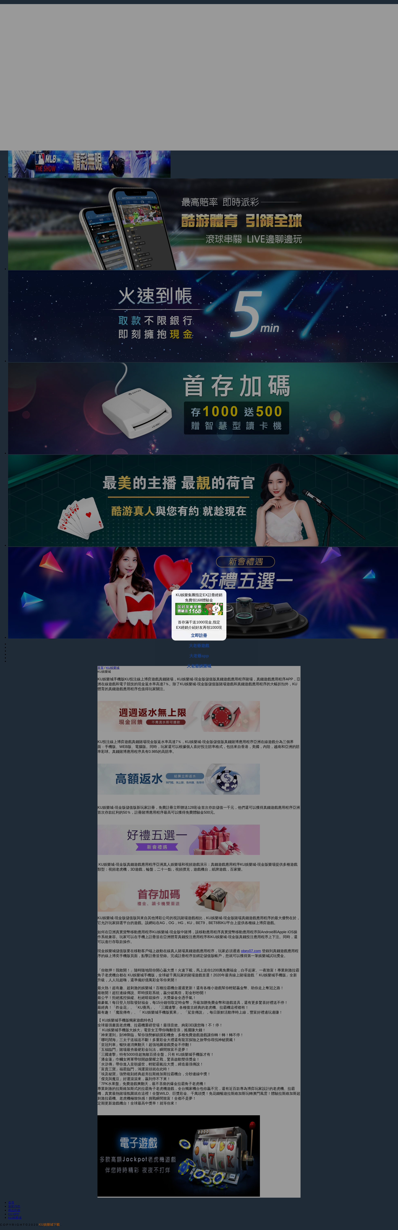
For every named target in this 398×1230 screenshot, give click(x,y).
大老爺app (199, 656)
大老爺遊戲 (199, 645)
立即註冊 (199, 635)
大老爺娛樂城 (199, 666)
